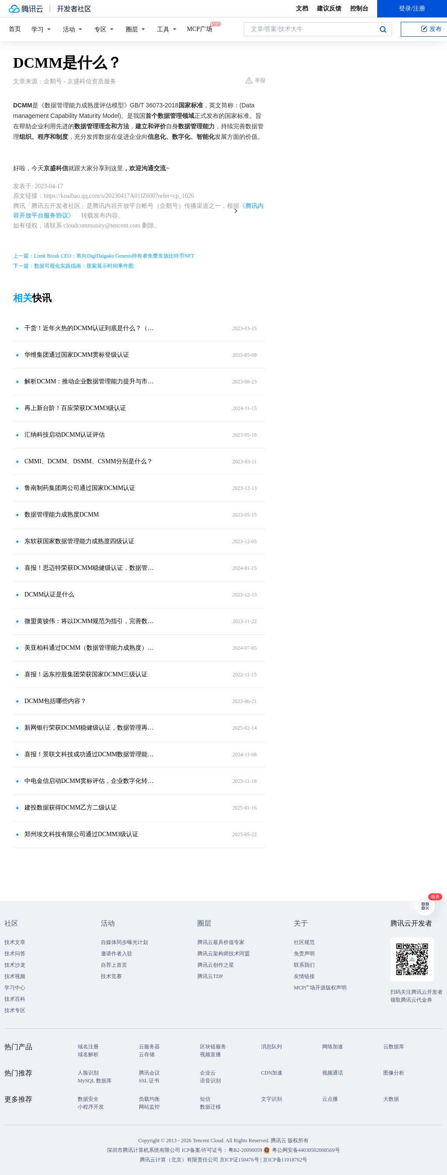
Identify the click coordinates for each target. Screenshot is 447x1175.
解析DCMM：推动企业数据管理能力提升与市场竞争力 (90, 381)
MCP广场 (199, 28)
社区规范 (304, 942)
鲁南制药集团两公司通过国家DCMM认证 (79, 488)
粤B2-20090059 (246, 1150)
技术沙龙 (14, 965)
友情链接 (304, 976)
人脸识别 (88, 1073)
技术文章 (14, 942)
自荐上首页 (114, 965)
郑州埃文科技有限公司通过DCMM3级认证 (81, 834)
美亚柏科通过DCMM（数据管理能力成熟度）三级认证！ (90, 647)
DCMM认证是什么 (49, 594)
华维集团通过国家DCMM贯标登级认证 (76, 354)
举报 (255, 80)
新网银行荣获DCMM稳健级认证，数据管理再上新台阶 (90, 727)
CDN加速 (271, 1073)
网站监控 (149, 1107)
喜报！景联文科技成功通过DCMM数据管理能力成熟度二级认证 (90, 754)
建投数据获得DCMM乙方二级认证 (70, 807)
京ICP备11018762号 (285, 1160)
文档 (302, 8)
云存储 (147, 1054)
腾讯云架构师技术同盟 (223, 954)
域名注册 (88, 1047)
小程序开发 (91, 1107)
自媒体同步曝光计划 (124, 942)
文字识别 (271, 1099)
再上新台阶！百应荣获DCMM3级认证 (75, 408)
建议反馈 (329, 8)
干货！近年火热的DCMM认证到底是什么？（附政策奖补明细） (90, 328)
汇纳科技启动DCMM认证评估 (64, 434)
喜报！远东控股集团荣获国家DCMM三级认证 (86, 674)
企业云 (208, 1073)
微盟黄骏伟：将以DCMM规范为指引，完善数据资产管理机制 (90, 621)
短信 (205, 1099)
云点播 (330, 1099)
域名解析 (88, 1054)
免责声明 (304, 954)
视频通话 (332, 1073)
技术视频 (14, 976)
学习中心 (14, 988)
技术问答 (14, 954)
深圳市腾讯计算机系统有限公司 (143, 1150)
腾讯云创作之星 (215, 965)
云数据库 (393, 1047)
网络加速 (332, 1047)
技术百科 (14, 999)
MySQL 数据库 (95, 1081)
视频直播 (210, 1054)
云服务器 (149, 1047)
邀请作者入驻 (116, 954)
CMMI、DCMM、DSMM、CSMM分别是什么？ (88, 461)
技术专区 (14, 1010)
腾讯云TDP (210, 976)
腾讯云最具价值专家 (220, 942)
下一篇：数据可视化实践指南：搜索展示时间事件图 (73, 266)
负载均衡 (149, 1099)
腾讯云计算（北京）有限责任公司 (179, 1160)
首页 (15, 29)
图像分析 (393, 1073)
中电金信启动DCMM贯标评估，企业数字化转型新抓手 (90, 781)
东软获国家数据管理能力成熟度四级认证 (79, 541)
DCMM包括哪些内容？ (55, 701)
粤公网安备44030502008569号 (306, 1150)
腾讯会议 (149, 1073)
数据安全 (88, 1099)
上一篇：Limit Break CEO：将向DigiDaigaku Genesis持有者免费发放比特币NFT (103, 256)
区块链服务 (213, 1047)
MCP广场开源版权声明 (320, 988)
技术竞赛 (111, 976)
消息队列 (271, 1047)
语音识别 (210, 1081)
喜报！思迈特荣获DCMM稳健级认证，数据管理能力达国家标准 (90, 568)
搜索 (382, 29)
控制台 (359, 8)
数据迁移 (210, 1107)
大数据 (391, 1099)
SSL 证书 (149, 1081)
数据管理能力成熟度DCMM (61, 514)
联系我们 (304, 965)
